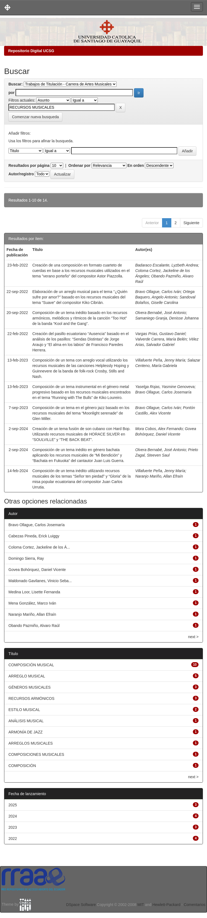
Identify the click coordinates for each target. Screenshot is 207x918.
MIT (140, 904)
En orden (135, 165)
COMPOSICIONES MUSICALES (36, 754)
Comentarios (194, 904)
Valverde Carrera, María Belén (161, 339)
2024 (12, 816)
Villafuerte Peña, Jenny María (160, 360)
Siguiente (191, 223)
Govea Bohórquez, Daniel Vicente (37, 569)
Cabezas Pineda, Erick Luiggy (33, 536)
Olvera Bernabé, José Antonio (160, 312)
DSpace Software (81, 904)
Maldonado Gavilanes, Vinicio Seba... (40, 581)
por (11, 92)
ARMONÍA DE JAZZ (25, 732)
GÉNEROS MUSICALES (29, 687)
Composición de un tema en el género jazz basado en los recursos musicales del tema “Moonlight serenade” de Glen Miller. (80, 413)
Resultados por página (29, 165)
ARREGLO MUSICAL (26, 676)
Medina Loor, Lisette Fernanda (34, 592)
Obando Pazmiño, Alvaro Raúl (34, 625)
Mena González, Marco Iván (32, 603)
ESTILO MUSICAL (24, 709)
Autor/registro (21, 174)
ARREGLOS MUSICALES (30, 743)
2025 (12, 805)
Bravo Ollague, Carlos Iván (158, 291)
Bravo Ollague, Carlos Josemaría (163, 392)
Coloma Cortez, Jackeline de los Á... (39, 547)
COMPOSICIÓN (22, 765)
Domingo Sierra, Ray (26, 558)
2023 (12, 827)
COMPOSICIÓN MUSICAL (31, 665)
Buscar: (15, 84)
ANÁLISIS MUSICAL (26, 721)
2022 (12, 838)
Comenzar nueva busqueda (35, 117)
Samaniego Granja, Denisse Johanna (167, 318)
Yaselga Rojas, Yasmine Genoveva (164, 386)
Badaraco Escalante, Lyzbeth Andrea (166, 265)
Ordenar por (79, 165)
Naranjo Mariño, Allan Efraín (159, 476)
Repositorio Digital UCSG (31, 51)
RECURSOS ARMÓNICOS (31, 698)
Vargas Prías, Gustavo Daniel (160, 333)
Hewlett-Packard (166, 904)
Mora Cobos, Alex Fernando (159, 429)
